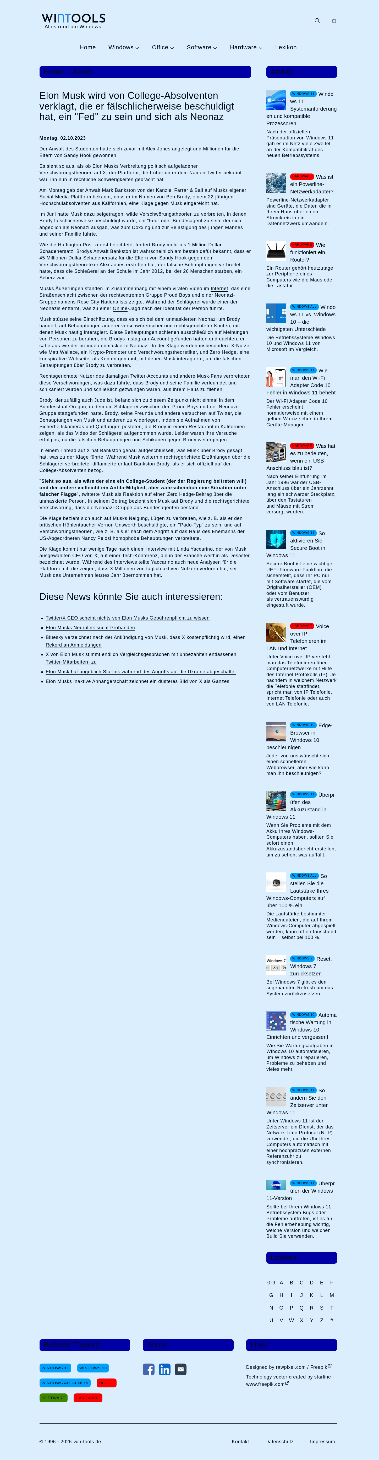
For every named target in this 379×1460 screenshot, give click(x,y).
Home (88, 47)
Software (199, 47)
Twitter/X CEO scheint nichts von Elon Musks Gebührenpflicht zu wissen (128, 618)
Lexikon (286, 47)
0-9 (271, 1282)
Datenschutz (279, 1441)
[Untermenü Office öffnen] (171, 47)
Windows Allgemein (65, 1383)
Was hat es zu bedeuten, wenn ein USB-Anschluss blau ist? (301, 457)
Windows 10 (93, 1368)
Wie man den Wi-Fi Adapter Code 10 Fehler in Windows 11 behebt (301, 381)
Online (120, 308)
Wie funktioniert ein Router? (307, 252)
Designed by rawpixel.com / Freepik (286, 1367)
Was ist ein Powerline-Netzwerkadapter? (312, 184)
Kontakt (240, 1441)
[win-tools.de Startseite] (73, 21)
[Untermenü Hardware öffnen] (260, 47)
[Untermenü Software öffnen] (214, 47)
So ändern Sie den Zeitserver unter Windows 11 (297, 1101)
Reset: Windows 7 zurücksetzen (311, 966)
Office (160, 47)
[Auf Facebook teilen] (149, 1371)
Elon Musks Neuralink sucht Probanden (90, 627)
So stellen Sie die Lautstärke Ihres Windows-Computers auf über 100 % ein (297, 890)
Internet (219, 288)
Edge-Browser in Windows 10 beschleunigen (299, 736)
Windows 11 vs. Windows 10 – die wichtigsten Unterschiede (301, 318)
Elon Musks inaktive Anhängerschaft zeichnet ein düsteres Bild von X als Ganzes (138, 681)
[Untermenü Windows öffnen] (136, 47)
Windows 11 (55, 1368)
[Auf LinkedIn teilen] (165, 1371)
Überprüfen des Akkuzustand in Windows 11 (300, 806)
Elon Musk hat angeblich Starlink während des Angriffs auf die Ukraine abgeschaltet (141, 671)
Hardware (243, 47)
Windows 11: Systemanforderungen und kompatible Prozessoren (301, 108)
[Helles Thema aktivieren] (334, 21)
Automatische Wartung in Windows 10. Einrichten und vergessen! (301, 1026)
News (83, 72)
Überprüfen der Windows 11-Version (300, 1191)
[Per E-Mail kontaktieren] (180, 1371)
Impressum (322, 1441)
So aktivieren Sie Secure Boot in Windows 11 (295, 544)
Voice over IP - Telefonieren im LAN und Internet (297, 637)
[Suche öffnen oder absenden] (317, 21)
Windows (121, 47)
